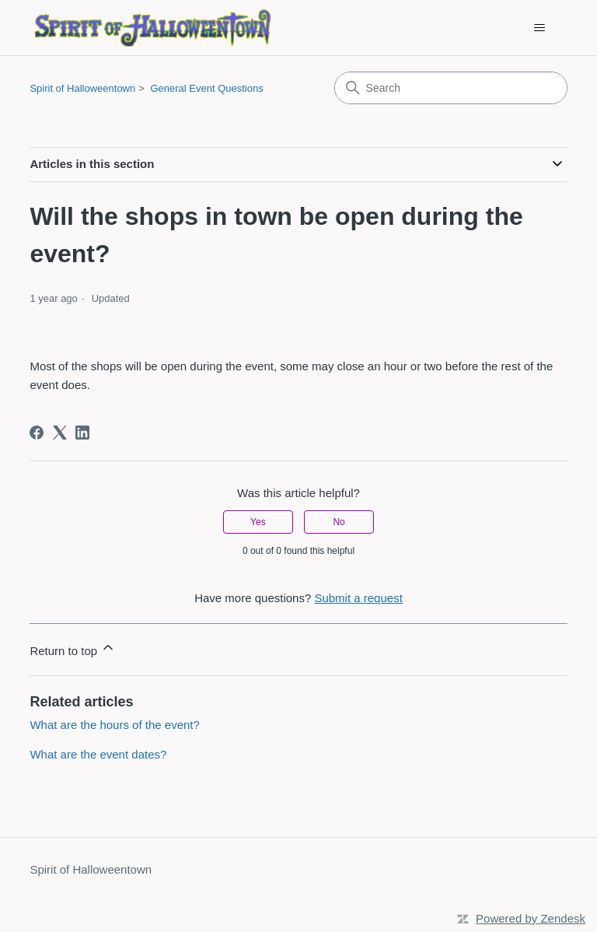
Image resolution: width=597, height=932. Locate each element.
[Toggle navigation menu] (539, 28)
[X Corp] (60, 433)
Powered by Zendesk (530, 918)
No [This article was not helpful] (338, 522)
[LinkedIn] (82, 433)
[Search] (451, 87)
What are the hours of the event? (114, 724)
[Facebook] (37, 433)
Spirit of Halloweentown (82, 88)
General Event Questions (206, 88)
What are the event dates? (98, 754)
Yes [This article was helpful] (258, 522)
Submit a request (358, 597)
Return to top (73, 648)
